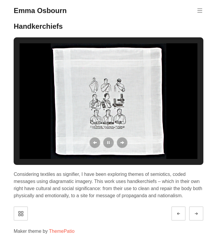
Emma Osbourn (40, 11)
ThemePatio (61, 231)
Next (201, 213)
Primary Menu (199, 10)
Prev (184, 213)
